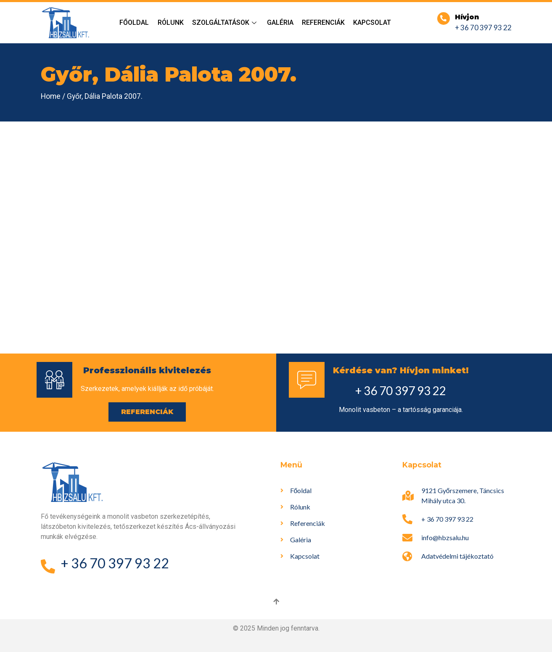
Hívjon (467, 17)
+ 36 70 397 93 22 (483, 27)
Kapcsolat (372, 22)
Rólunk (171, 22)
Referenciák (323, 22)
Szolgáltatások (225, 22)
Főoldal (134, 22)
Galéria (280, 22)
